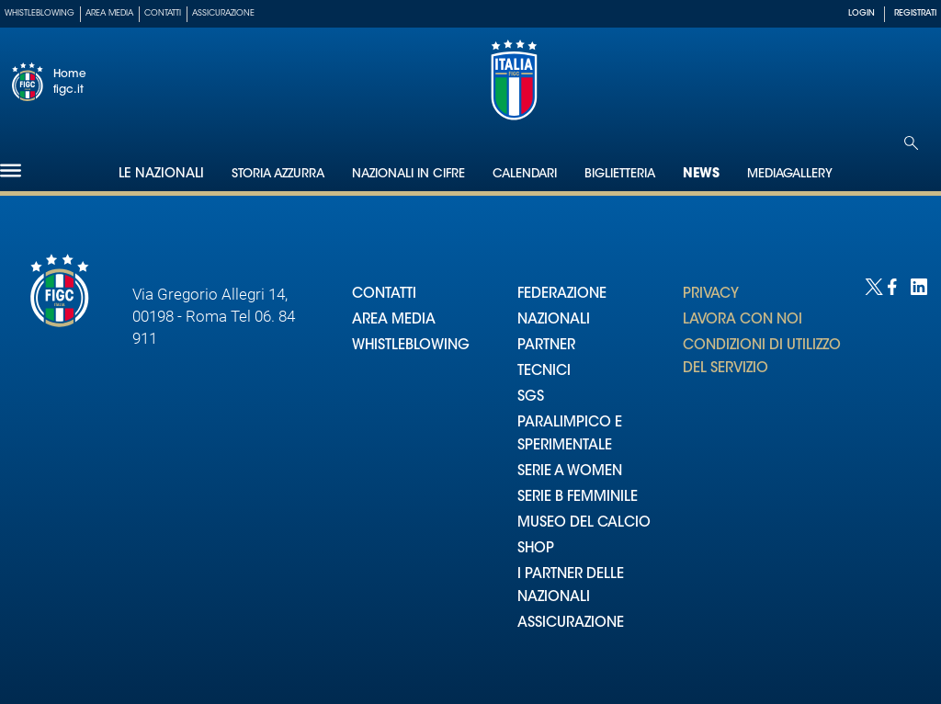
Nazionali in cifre (408, 174)
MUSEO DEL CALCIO (584, 523)
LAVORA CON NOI (742, 320)
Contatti (162, 13)
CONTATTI (384, 294)
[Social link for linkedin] (917, 285)
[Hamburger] (10, 170)
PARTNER (546, 346)
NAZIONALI (553, 320)
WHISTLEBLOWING (411, 346)
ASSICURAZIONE (570, 623)
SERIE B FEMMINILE (577, 498)
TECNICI (544, 372)
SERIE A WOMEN (569, 472)
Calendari (525, 174)
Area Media (109, 13)
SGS (530, 397)
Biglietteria (619, 174)
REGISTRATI (915, 13)
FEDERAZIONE (562, 294)
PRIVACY (711, 294)
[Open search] (911, 143)
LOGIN (861, 13)
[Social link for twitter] (872, 285)
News (701, 174)
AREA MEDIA (394, 320)
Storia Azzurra (278, 174)
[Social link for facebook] (894, 285)
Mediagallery (790, 174)
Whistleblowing (39, 13)
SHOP (535, 549)
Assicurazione (223, 13)
